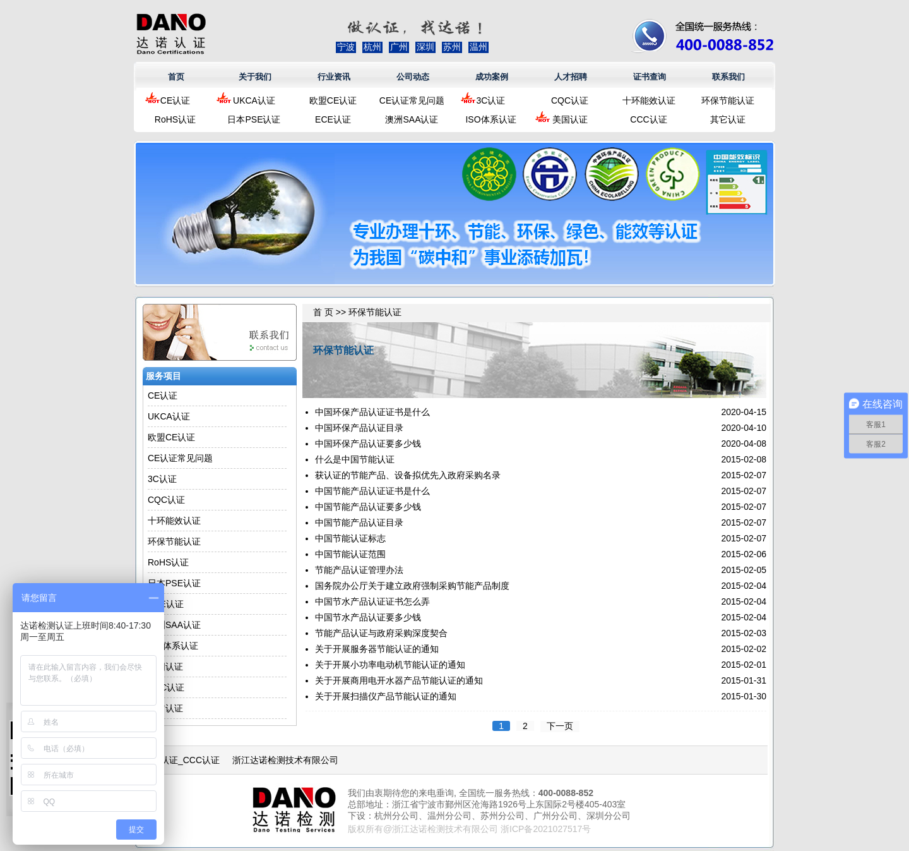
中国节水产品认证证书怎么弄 (372, 601)
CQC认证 (569, 100)
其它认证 (728, 119)
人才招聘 (570, 76)
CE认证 (175, 100)
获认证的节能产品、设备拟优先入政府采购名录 (408, 475)
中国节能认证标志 (350, 538)
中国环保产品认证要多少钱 (368, 443)
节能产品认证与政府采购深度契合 (381, 633)
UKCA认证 (254, 100)
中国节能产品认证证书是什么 (372, 491)
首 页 (323, 312)
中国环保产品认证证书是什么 (372, 412)
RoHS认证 (175, 119)
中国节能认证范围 (350, 554)
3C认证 (491, 100)
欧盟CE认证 (333, 100)
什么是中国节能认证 (355, 459)
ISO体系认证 (490, 119)
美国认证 (570, 119)
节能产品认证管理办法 (359, 570)
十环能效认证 (648, 100)
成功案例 (491, 76)
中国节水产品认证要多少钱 (368, 617)
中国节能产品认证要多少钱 (368, 507)
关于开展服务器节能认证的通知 (377, 649)
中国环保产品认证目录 (359, 428)
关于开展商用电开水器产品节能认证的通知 (399, 680)
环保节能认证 (727, 100)
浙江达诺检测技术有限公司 (285, 760)
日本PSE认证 (253, 119)
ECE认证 (333, 119)
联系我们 (728, 76)
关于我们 (255, 76)
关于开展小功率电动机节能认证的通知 (390, 665)
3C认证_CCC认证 (184, 760)
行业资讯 (334, 76)
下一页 (560, 726)
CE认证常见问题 (411, 100)
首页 (176, 76)
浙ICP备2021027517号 (546, 829)
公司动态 (412, 76)
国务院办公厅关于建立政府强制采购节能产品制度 (412, 586)
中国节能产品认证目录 (359, 522)
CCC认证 (648, 119)
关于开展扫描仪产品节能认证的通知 (385, 696)
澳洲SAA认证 (411, 119)
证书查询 (649, 76)
